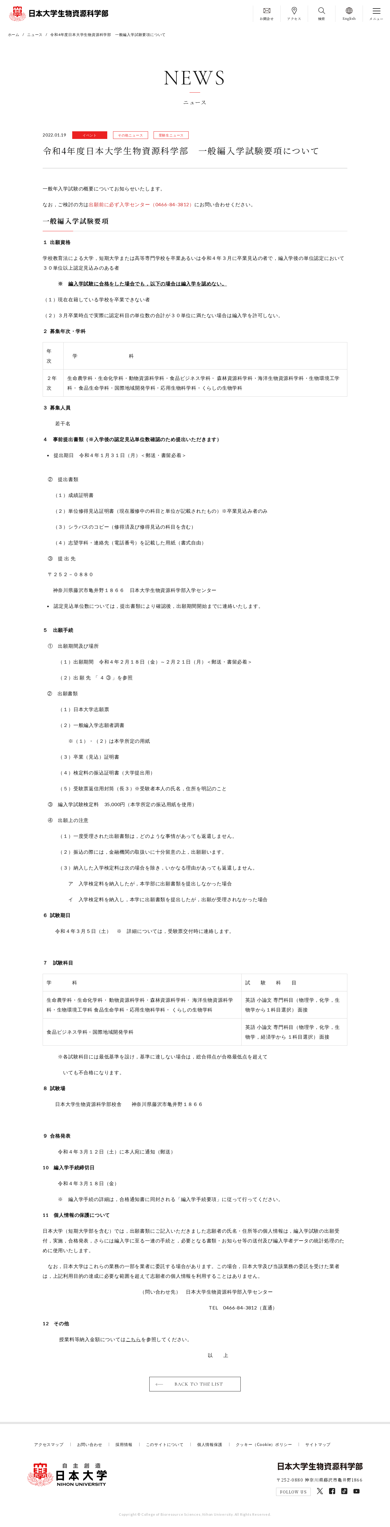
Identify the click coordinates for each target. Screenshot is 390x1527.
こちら (133, 1339)
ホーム (14, 34)
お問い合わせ (89, 1444)
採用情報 (123, 1444)
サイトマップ (318, 1444)
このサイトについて (165, 1444)
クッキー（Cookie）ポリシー (264, 1444)
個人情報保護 (209, 1444)
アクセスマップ (49, 1444)
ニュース (35, 34)
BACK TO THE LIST (199, 1384)
